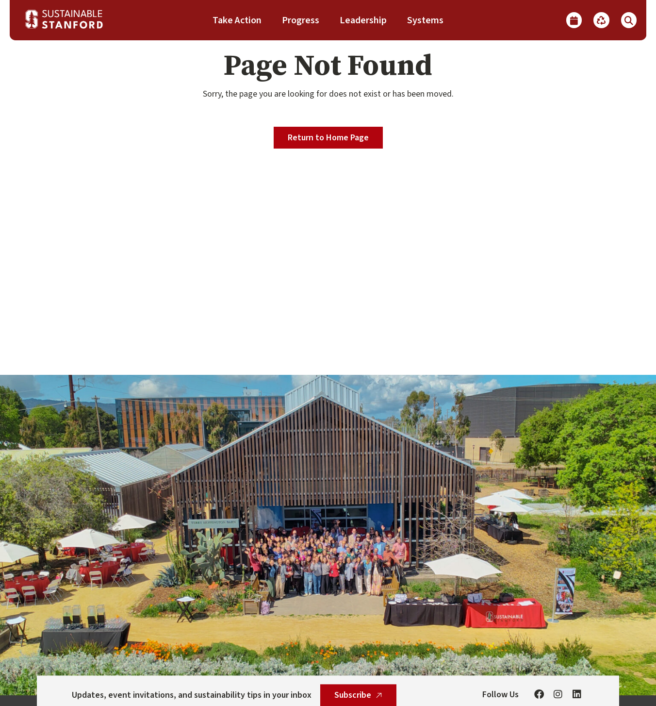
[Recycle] (601, 20)
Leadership (363, 20)
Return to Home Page (328, 138)
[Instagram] (558, 695)
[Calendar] (574, 20)
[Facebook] (539, 695)
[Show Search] (629, 20)
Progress (300, 20)
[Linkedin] (577, 695)
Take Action (237, 20)
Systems (425, 20)
